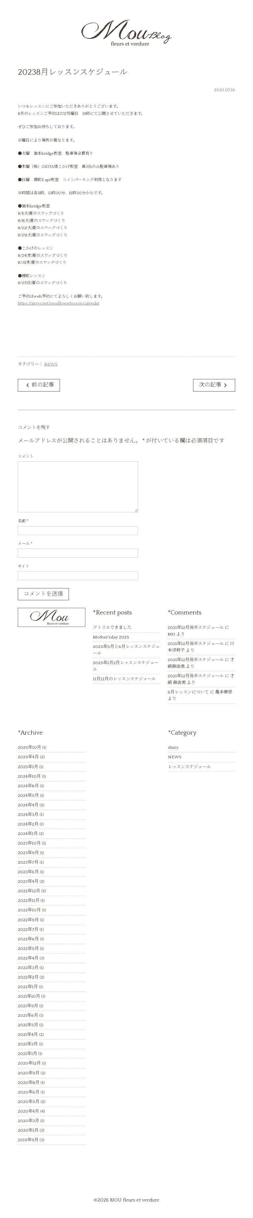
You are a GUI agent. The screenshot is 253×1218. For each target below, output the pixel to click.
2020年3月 (28, 1121)
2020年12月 (29, 1063)
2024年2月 (28, 824)
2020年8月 (29, 1082)
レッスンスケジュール (189, 767)
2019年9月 (28, 1140)
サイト (23, 566)
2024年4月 (28, 805)
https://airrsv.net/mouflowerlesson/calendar (58, 303)
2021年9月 (28, 1006)
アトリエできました (112, 627)
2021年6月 (28, 1015)
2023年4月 (28, 881)
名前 (23, 521)
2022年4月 (28, 958)
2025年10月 (29, 747)
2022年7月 (28, 929)
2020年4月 (28, 1111)
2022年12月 (29, 891)
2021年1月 (27, 1053)
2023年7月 (28, 862)
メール (25, 544)
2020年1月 (28, 1130)
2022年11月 (29, 900)
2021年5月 (28, 1025)
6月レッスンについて (188, 692)
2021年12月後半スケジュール (196, 627)
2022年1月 (28, 987)
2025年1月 (28, 767)
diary (173, 747)
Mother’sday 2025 (111, 637)
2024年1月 (28, 833)
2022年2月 (28, 977)
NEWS (51, 364)
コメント (26, 456)
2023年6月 (28, 872)
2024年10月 (29, 776)
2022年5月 (28, 948)
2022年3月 (28, 967)
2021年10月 (29, 996)
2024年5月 (28, 795)
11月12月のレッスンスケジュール (124, 679)
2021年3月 (28, 1044)
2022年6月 (28, 939)
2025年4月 (28, 757)
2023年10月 (29, 843)
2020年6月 (29, 1092)
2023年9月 (28, 853)
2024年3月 (28, 814)
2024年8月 (28, 786)
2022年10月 (29, 910)
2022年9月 (28, 920)
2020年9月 (29, 1073)
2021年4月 (28, 1034)
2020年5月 (29, 1101)
